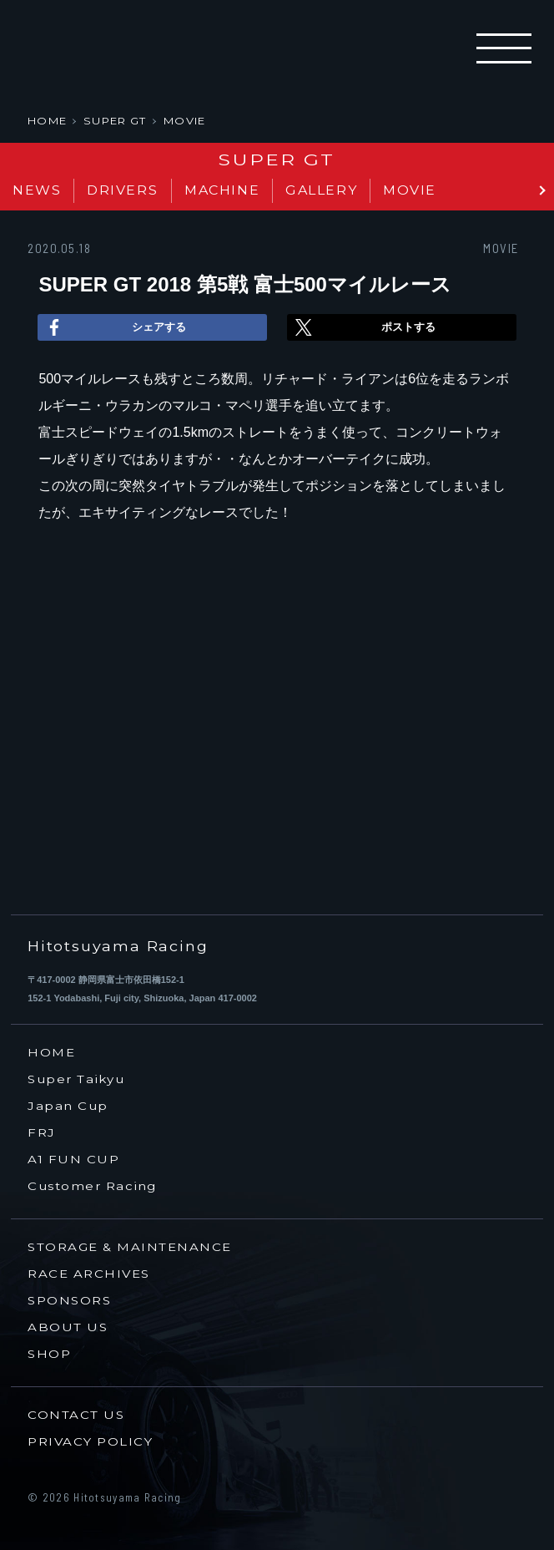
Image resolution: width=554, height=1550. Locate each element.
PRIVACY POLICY (90, 1442)
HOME (47, 120)
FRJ (42, 1133)
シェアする (114, 327)
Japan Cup (68, 1106)
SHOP (49, 1354)
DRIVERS (122, 190)
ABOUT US (68, 1327)
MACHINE (221, 190)
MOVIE (185, 120)
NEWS (37, 190)
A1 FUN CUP (73, 1159)
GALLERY (321, 190)
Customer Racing (92, 1186)
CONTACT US (76, 1415)
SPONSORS (69, 1301)
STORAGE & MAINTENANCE (130, 1247)
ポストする (363, 327)
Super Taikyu (76, 1079)
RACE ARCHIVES (89, 1274)
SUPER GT (114, 120)
